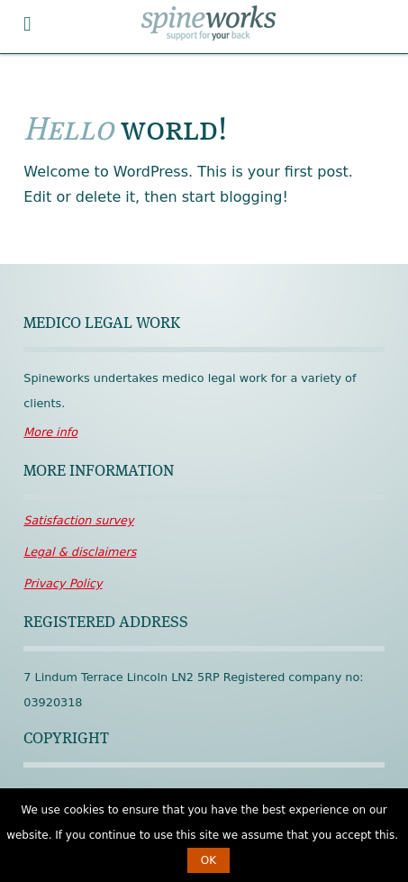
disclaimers (79, 552)
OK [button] (208, 860)
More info (50, 432)
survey (78, 520)
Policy (62, 583)
